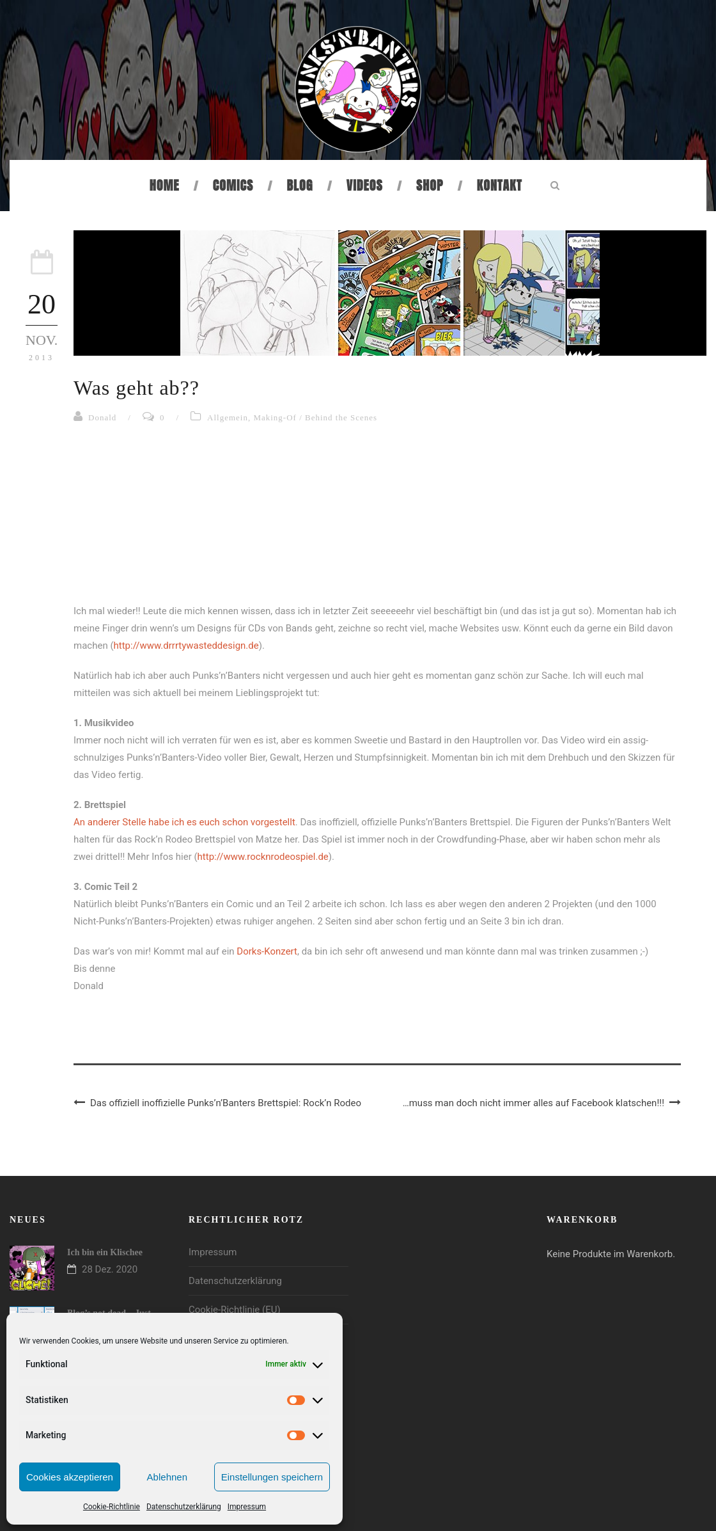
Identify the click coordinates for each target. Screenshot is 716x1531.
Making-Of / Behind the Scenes (315, 417)
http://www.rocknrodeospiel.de (263, 856)
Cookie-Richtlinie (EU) (235, 1309)
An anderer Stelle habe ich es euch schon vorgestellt (184, 822)
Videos (364, 185)
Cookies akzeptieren (69, 1477)
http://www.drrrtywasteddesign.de (186, 645)
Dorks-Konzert (267, 951)
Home (165, 185)
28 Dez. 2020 (109, 1269)
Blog (300, 185)
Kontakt (499, 185)
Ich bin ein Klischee (105, 1252)
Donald (102, 417)
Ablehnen (167, 1477)
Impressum (247, 1506)
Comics (233, 185)
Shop (429, 185)
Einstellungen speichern (272, 1477)
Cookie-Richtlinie (111, 1506)
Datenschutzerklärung (183, 1506)
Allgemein (227, 417)
